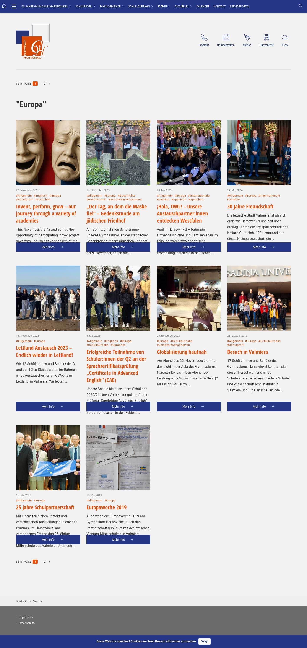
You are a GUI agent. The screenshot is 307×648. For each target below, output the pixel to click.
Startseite (22, 601)
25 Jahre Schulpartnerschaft (45, 489)
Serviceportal (240, 6)
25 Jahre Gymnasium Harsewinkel (45, 6)
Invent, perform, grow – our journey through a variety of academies (46, 196)
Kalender (202, 6)
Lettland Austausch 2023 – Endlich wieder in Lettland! (44, 334)
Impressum (26, 617)
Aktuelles (182, 6)
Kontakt (220, 6)
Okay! (204, 641)
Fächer (162, 6)
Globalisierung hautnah (182, 334)
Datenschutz (26, 623)
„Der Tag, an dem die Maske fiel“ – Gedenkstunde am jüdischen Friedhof (116, 196)
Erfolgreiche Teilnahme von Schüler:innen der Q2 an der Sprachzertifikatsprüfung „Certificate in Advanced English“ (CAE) (116, 348)
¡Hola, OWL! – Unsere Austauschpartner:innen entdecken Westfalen (182, 196)
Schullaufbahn (139, 6)
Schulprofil (83, 6)
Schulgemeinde (110, 6)
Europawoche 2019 (106, 489)
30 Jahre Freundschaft (250, 189)
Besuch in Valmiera (247, 334)
